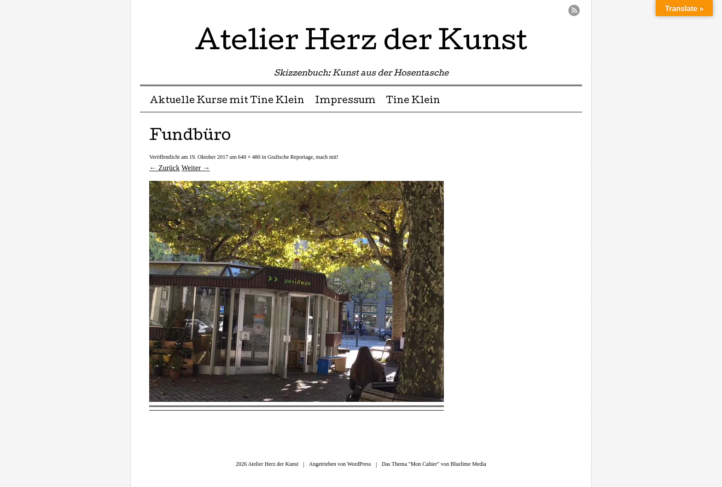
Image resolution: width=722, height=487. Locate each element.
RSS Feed (574, 10)
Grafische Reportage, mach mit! (303, 157)
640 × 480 (249, 157)
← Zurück (164, 168)
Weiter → (195, 168)
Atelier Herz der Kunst (361, 43)
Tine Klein (413, 101)
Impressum (345, 101)
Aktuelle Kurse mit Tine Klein (227, 101)
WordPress (359, 464)
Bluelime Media (468, 464)
